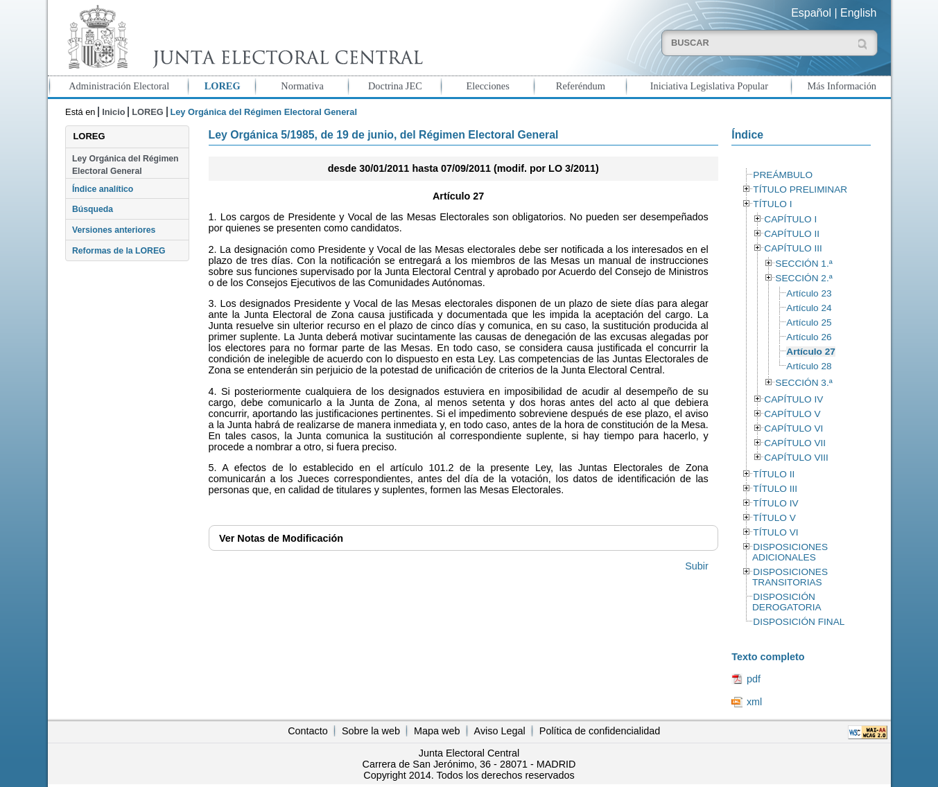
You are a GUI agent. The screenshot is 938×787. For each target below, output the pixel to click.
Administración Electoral (119, 85)
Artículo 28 (808, 366)
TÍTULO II (773, 474)
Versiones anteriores (113, 230)
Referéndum (580, 85)
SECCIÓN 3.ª (803, 383)
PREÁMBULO (783, 175)
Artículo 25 (808, 322)
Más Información (842, 85)
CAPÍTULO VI (793, 428)
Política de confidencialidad (599, 730)
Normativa (302, 85)
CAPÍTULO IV (793, 399)
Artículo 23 (808, 293)
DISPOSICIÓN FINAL (798, 622)
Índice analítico (102, 189)
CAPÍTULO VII (795, 443)
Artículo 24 (808, 308)
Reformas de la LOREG (119, 251)
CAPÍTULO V (792, 414)
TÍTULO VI (775, 532)
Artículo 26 (808, 337)
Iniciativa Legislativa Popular (709, 85)
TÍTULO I (772, 204)
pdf (754, 678)
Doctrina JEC (395, 85)
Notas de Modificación (281, 538)
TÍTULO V (774, 518)
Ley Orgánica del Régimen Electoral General (125, 165)
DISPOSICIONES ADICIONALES (790, 552)
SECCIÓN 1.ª (803, 263)
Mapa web (437, 730)
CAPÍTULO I (790, 219)
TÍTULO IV (775, 503)
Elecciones (487, 85)
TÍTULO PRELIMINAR (800, 189)
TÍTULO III (775, 489)
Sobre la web (371, 730)
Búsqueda (92, 209)
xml (754, 701)
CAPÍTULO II (791, 234)
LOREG (223, 85)
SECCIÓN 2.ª (803, 278)
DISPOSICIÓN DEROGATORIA (787, 602)
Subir (697, 566)
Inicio (113, 112)
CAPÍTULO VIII (796, 457)
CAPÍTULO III (793, 248)
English (858, 13)
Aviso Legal (500, 730)
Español (811, 13)
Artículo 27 (810, 351)
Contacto (308, 730)
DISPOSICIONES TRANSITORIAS (790, 577)
